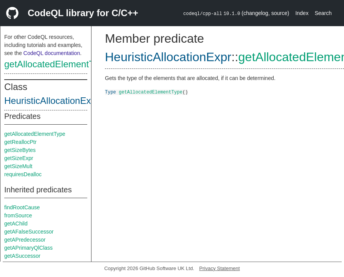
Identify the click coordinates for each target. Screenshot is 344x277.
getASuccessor (22, 256)
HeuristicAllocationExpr (51, 100)
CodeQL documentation (51, 53)
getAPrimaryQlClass (28, 248)
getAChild (16, 223)
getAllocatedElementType (56, 64)
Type (110, 91)
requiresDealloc (23, 174)
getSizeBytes (20, 150)
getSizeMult (18, 166)
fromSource (18, 215)
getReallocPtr (20, 142)
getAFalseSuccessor (28, 232)
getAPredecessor (24, 240)
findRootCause (22, 207)
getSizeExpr (18, 158)
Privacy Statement (219, 268)
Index (301, 13)
